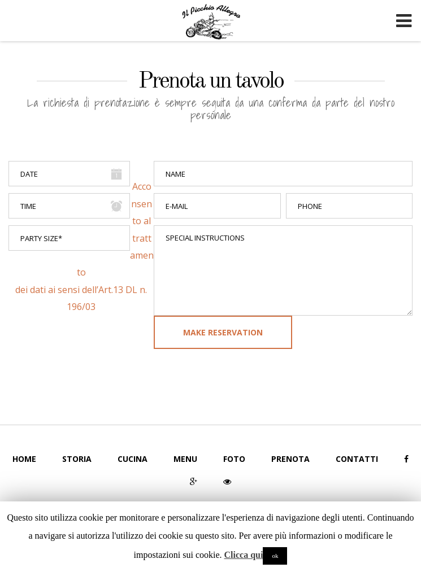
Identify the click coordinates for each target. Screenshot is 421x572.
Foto (234, 458)
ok (275, 555)
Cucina (132, 458)
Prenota (290, 458)
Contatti (357, 458)
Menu (185, 458)
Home (24, 458)
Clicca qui (243, 555)
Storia (77, 458)
